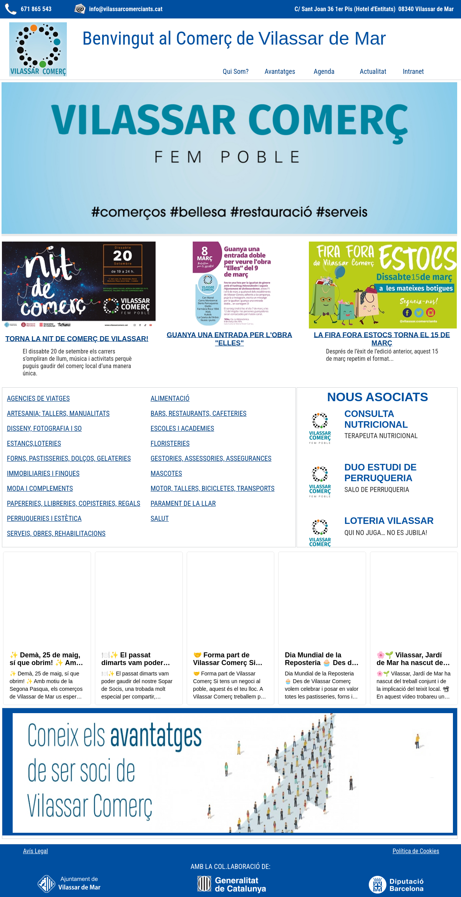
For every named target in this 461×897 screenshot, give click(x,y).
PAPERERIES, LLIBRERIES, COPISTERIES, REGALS (73, 503)
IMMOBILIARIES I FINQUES (43, 473)
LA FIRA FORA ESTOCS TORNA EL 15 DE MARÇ (382, 339)
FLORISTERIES (170, 443)
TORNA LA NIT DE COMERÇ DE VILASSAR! (76, 338)
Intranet (413, 71)
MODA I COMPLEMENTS (40, 488)
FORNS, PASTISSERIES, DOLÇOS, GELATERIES (69, 458)
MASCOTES (166, 473)
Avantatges (280, 71)
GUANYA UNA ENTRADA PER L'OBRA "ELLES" (229, 339)
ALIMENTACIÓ (170, 398)
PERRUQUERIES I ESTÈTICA (44, 518)
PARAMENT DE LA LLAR (183, 503)
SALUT (160, 518)
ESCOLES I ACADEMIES (182, 428)
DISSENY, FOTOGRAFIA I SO (44, 428)
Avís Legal (35, 851)
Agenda (324, 71)
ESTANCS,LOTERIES (34, 443)
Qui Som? (236, 71)
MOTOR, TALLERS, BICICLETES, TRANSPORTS (213, 488)
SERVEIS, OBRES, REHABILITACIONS (56, 533)
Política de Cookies (416, 851)
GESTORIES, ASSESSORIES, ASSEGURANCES (211, 458)
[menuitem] (236, 71)
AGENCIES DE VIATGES (38, 398)
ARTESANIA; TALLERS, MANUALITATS (58, 413)
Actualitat (373, 71)
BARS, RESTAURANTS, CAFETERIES (199, 413)
